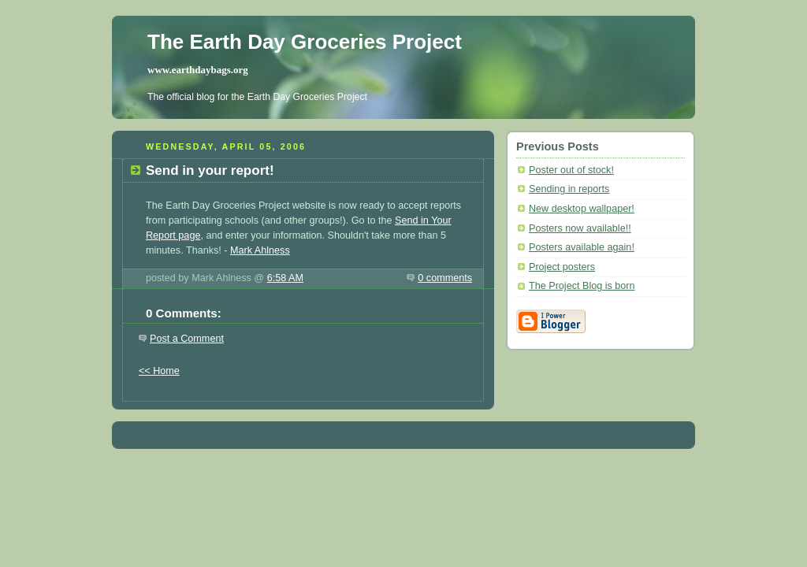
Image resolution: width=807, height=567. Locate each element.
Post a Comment (187, 338)
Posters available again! (581, 247)
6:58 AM (285, 278)
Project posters (562, 266)
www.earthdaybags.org (197, 70)
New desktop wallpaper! (581, 208)
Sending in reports (569, 189)
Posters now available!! (580, 228)
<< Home (159, 370)
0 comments (445, 278)
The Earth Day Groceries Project (304, 42)
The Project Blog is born (582, 285)
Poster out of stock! (571, 170)
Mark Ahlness (260, 250)
